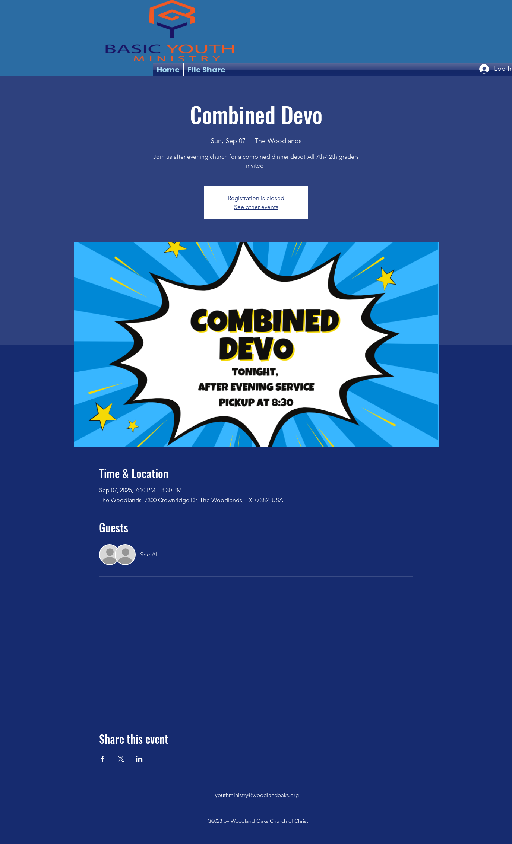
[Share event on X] (120, 759)
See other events (256, 206)
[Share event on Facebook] (102, 759)
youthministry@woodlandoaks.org (257, 795)
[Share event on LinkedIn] (139, 759)
